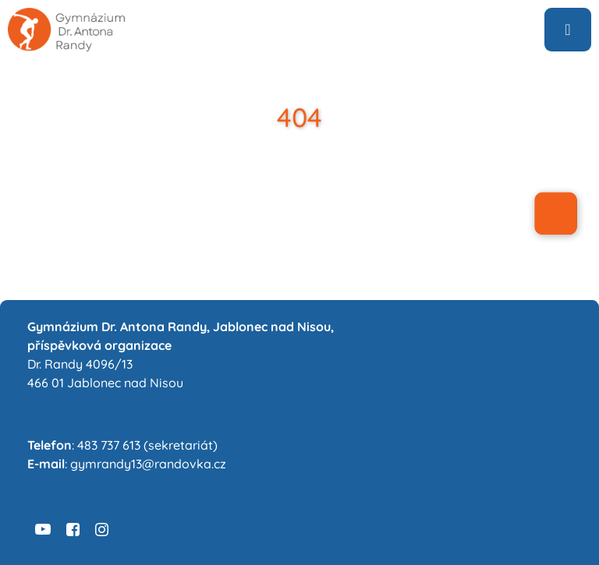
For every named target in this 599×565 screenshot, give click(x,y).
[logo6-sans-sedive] (66, 14)
